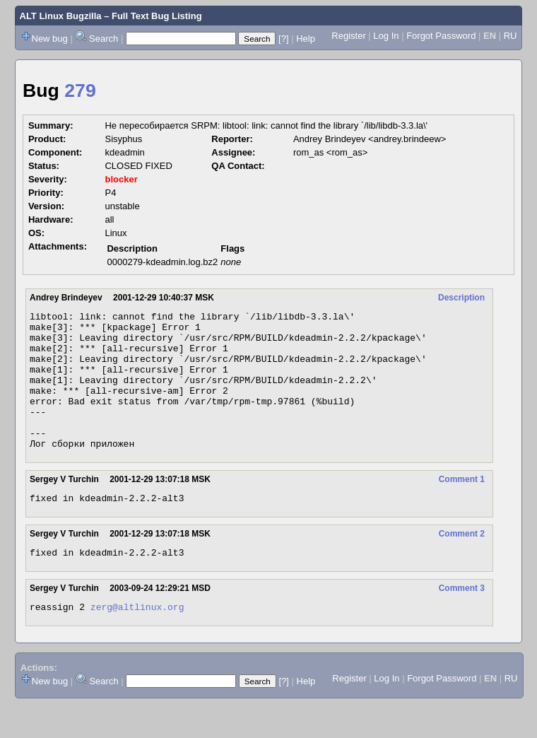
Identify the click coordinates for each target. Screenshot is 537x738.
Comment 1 (462, 507)
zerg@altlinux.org (137, 640)
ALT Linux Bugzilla (61, 16)
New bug (50, 38)
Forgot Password (441, 35)
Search (103, 38)
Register (348, 35)
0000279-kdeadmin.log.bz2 (162, 262)
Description (461, 298)
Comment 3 (462, 620)
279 (79, 90)
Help (305, 38)
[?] (283, 38)
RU (510, 35)
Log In (386, 35)
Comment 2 (462, 563)
